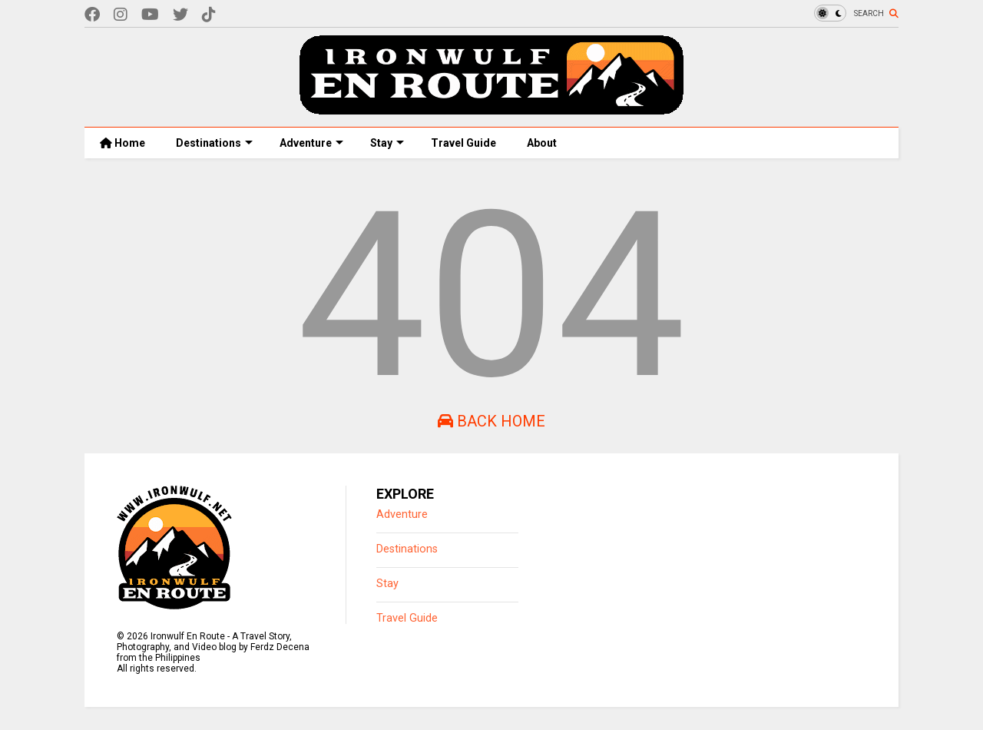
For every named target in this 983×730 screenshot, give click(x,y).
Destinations (214, 143)
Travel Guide (463, 143)
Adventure (311, 143)
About (542, 143)
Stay (387, 143)
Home (122, 143)
